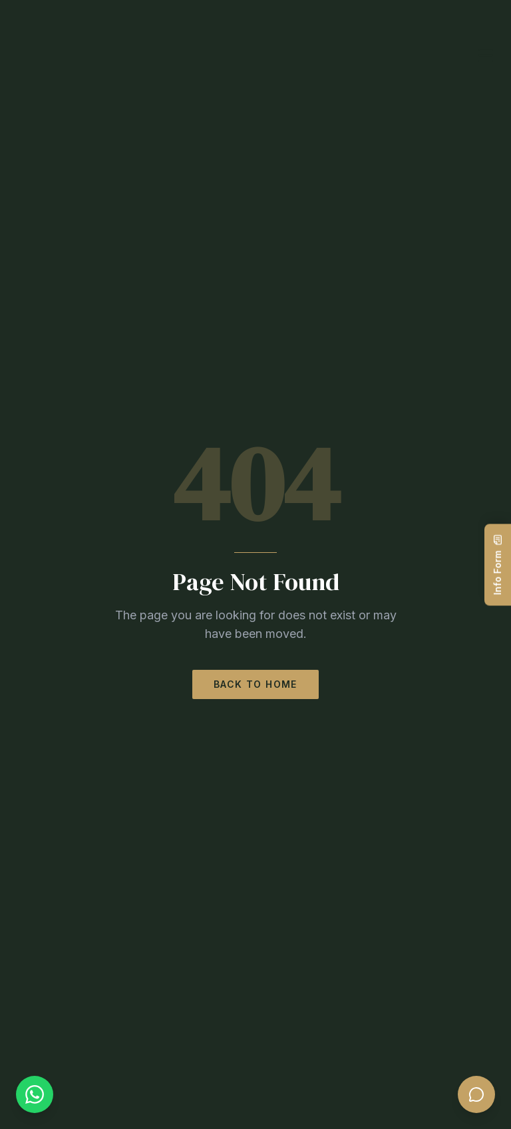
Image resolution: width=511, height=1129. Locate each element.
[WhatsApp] (34, 1094)
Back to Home (255, 684)
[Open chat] (476, 1094)
